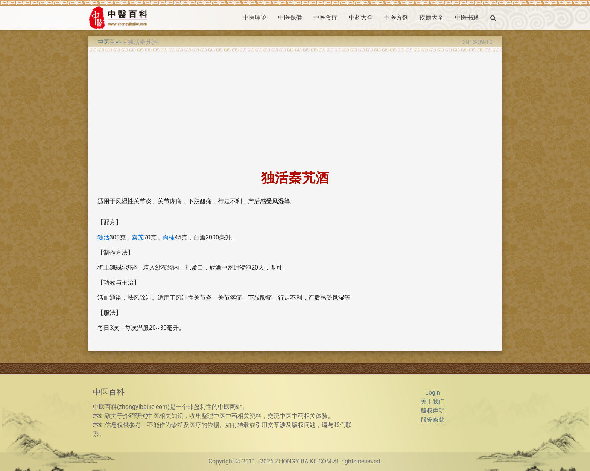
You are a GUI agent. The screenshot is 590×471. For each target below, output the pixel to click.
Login (432, 392)
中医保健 (290, 17)
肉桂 (169, 237)
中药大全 (361, 17)
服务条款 (433, 419)
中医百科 (109, 42)
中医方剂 (396, 17)
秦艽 (138, 237)
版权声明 (433, 410)
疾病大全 (432, 17)
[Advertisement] (295, 108)
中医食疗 (325, 17)
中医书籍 (467, 17)
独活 (103, 237)
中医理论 (255, 17)
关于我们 (433, 401)
